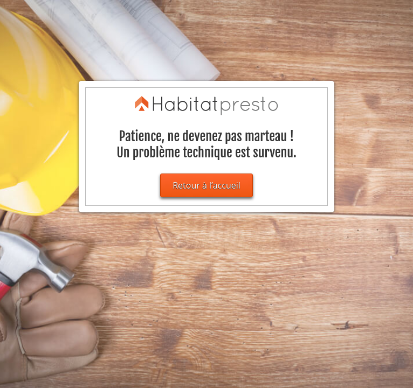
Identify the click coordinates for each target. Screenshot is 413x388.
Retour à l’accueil (206, 185)
